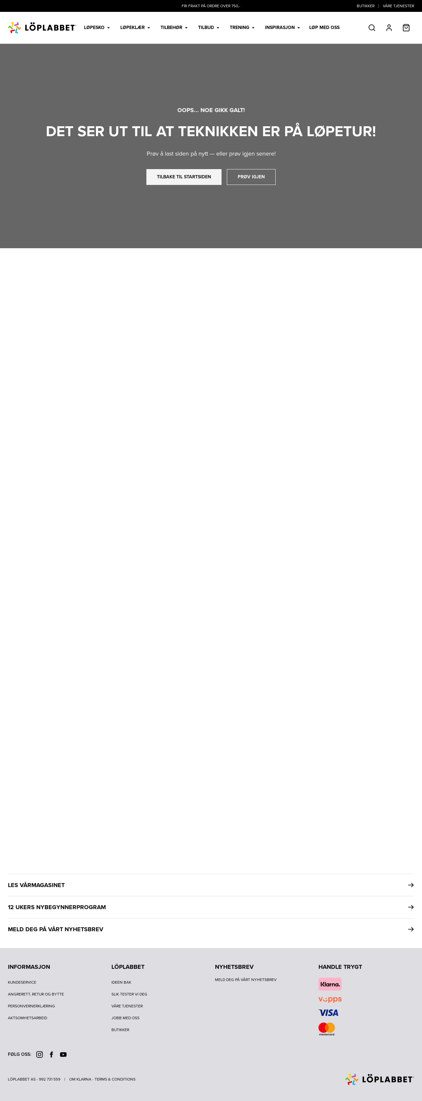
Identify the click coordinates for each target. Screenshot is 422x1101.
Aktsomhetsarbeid (27, 1018)
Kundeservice (22, 982)
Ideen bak (121, 982)
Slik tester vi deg (129, 994)
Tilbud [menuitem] (208, 27)
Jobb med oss (125, 1018)
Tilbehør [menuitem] (174, 27)
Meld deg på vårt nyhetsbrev (246, 980)
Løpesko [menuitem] (97, 27)
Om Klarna (80, 1079)
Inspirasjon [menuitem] (282, 27)
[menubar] (211, 28)
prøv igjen (251, 176)
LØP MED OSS (324, 27)
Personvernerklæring (31, 1006)
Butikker (366, 6)
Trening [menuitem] (242, 27)
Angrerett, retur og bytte (36, 994)
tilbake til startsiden (184, 176)
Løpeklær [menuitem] (135, 27)
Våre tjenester (398, 6)
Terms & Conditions (115, 1079)
